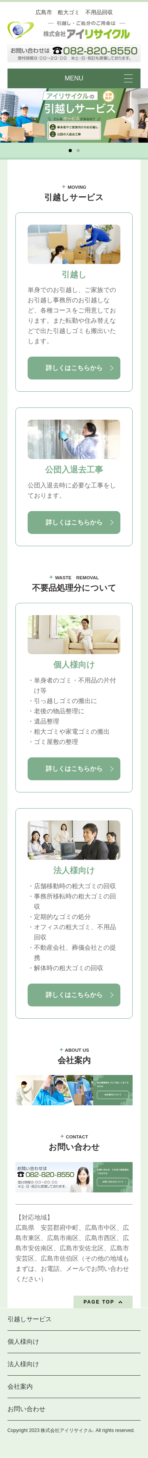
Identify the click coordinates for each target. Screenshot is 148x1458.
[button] (70, 150)
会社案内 (20, 1386)
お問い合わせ (26, 1409)
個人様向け (23, 1341)
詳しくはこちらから (74, 367)
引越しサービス (29, 1319)
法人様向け (23, 1364)
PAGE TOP (99, 1302)
